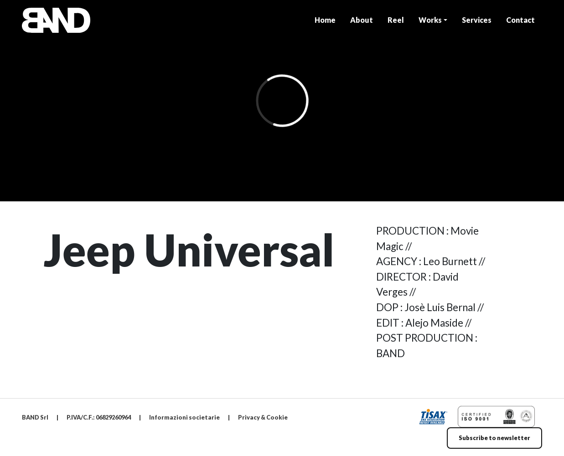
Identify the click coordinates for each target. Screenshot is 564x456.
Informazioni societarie (184, 417)
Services (477, 19)
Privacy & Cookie (263, 417)
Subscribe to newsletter (494, 437)
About (361, 19)
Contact (520, 19)
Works (430, 19)
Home (325, 19)
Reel (396, 19)
